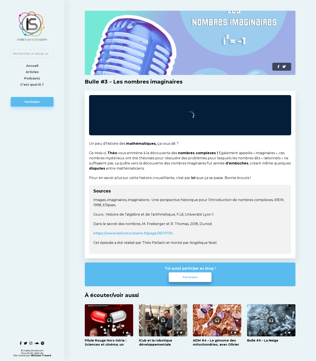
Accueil (32, 66)
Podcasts (32, 78)
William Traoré (41, 355)
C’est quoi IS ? (32, 85)
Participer (32, 101)
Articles (32, 72)
